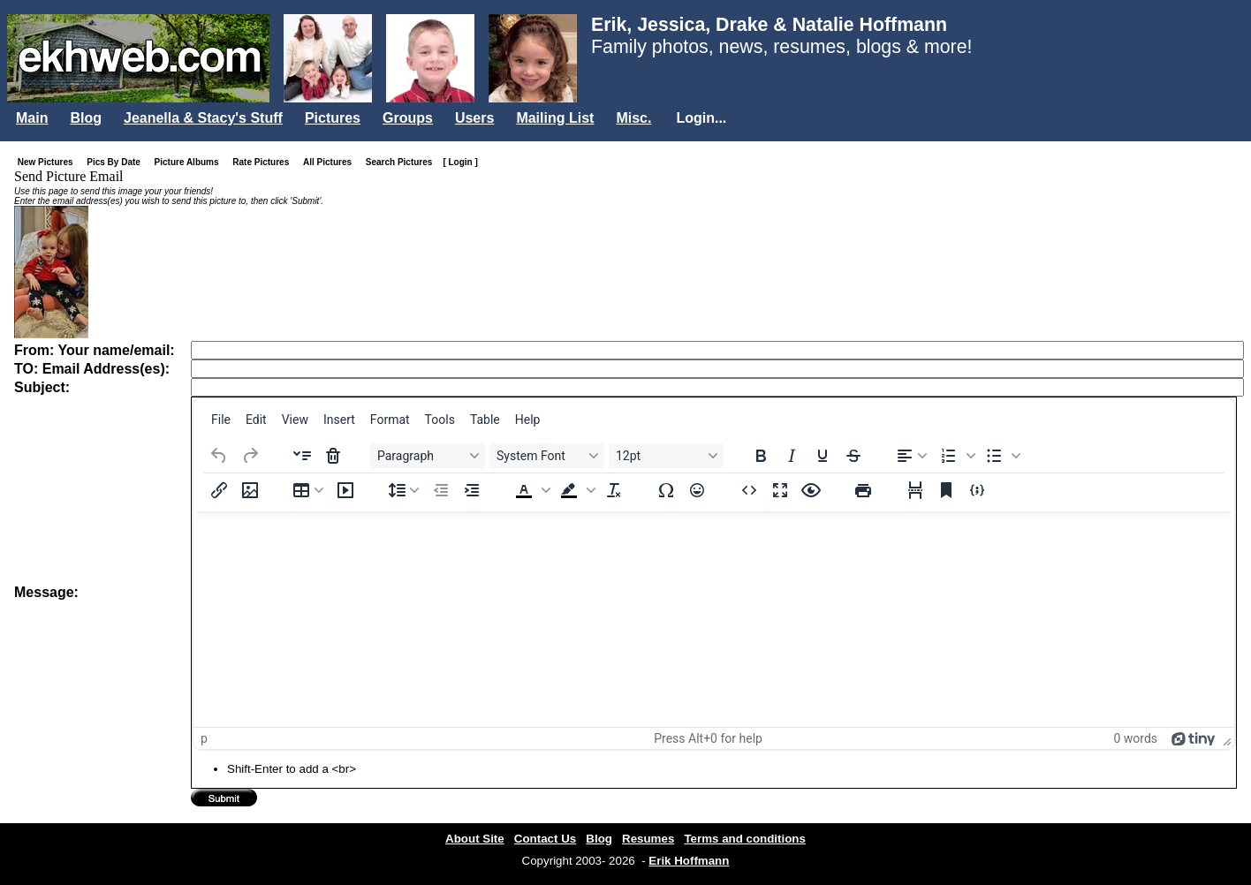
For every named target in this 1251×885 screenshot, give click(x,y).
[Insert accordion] (302, 455)
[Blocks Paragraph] (427, 455)
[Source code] (749, 490)
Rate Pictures (264, 162)
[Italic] (792, 455)
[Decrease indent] (441, 490)
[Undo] (219, 455)
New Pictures (49, 162)
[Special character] (666, 490)
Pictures (332, 117)
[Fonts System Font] (546, 455)
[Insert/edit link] (219, 490)
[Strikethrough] (853, 455)
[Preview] (811, 490)
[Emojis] (697, 490)
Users (474, 117)
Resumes (648, 838)
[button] (956, 455)
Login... (701, 117)
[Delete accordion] (333, 455)
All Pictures (331, 162)
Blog (86, 117)
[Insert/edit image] (250, 490)
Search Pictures (403, 162)
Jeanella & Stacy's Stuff (203, 117)
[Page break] (915, 490)
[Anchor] (946, 490)
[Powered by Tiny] (1193, 738)
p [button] (204, 738)
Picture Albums (190, 162)
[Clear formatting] (614, 490)
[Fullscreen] (780, 490)
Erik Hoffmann (688, 860)
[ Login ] (460, 162)
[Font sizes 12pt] (666, 455)
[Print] (863, 490)
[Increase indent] (472, 490)
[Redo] (250, 455)
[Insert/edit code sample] (977, 490)
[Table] (308, 490)
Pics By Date (117, 162)
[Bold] (761, 455)
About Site (474, 838)
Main (32, 117)
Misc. (633, 117)
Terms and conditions (745, 838)
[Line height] (404, 490)
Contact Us (545, 838)
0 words (1135, 738)
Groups (408, 117)
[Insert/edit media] (345, 490)
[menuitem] (221, 419)
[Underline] (822, 455)
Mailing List (555, 117)
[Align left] (912, 455)
